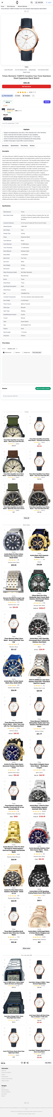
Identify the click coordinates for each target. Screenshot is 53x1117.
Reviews (32, 145)
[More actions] (33, 95)
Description (5, 145)
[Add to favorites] (17, 95)
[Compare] (4, 423)
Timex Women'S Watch (43, 69)
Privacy (3, 1074)
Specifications (15, 145)
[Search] (31, 2)
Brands (3, 1096)
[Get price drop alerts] (7, 95)
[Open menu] (2, 2)
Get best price (26, 86)
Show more (26, 948)
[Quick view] (4, 416)
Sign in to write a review (43, 388)
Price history (24, 145)
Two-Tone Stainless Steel (21, 69)
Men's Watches (5, 1089)
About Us (4, 1070)
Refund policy (5, 1076)
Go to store (7, 119)
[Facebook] (25, 11)
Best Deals (4, 1094)
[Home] (17, 2)
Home (3, 1087)
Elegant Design (26, 72)
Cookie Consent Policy (7, 1078)
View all (26, 518)
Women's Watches (6, 1092)
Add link (47, 102)
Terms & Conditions (6, 1072)
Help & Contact (5, 1080)
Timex (26, 67)
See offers (48, 1063)
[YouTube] (28, 11)
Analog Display (32, 69)
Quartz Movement (8, 69)
